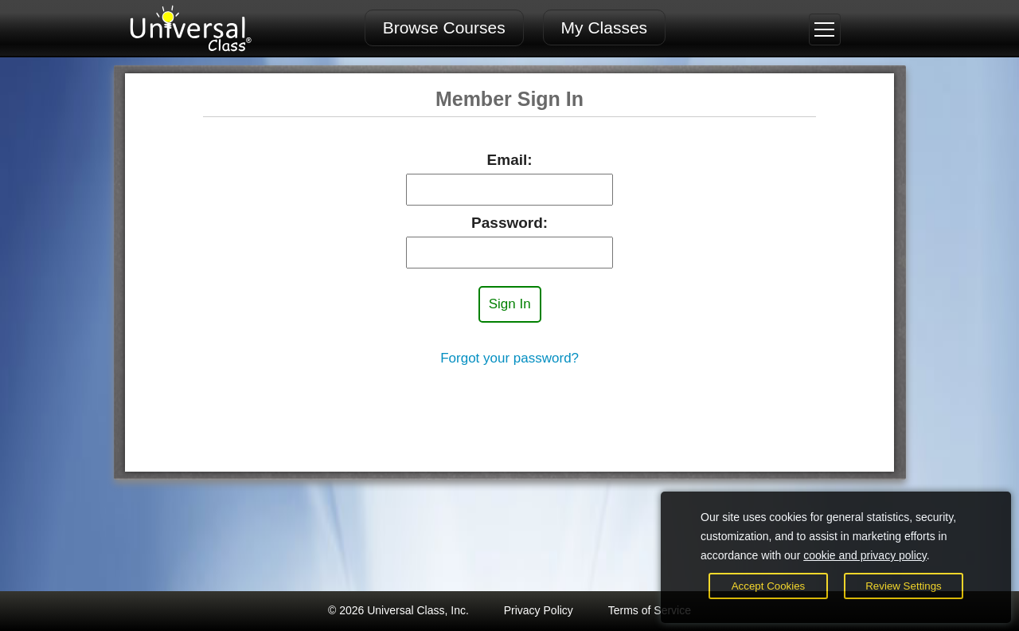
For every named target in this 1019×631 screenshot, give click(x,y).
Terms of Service (649, 610)
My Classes (604, 27)
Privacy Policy (538, 610)
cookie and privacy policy (865, 555)
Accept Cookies (769, 586)
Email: (510, 159)
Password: (509, 222)
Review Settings (903, 586)
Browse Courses (444, 27)
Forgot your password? (509, 358)
